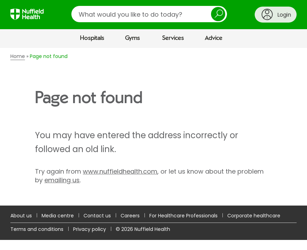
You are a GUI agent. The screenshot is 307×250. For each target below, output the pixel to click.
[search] (149, 14)
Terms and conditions (36, 229)
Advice (213, 38)
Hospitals (92, 38)
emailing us (62, 180)
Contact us (97, 215)
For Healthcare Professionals (183, 215)
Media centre (58, 215)
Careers (130, 215)
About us (21, 215)
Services (173, 38)
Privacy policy (89, 229)
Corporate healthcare (253, 215)
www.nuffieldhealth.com (120, 171)
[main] (153, 127)
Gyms (132, 38)
